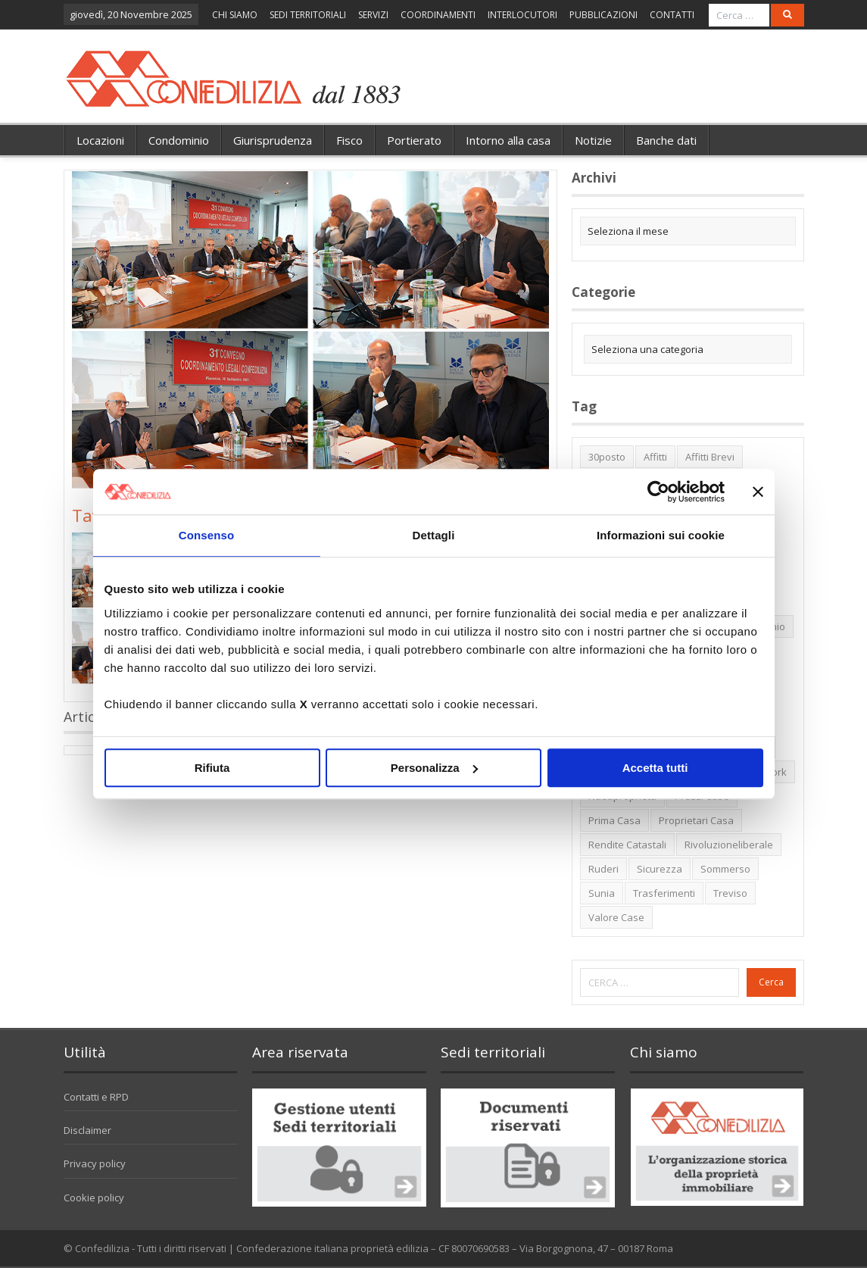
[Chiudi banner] (758, 491)
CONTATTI (672, 14)
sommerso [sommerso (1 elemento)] (725, 869)
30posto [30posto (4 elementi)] (606, 457)
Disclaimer (87, 1130)
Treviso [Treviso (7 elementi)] (730, 893)
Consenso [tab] (206, 535)
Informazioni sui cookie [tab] (661, 535)
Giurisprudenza (272, 140)
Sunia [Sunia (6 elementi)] (601, 893)
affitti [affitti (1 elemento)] (655, 457)
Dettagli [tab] (434, 535)
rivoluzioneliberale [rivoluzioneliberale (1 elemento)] (729, 844)
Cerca (771, 982)
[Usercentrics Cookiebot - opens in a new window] (658, 491)
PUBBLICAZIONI (603, 14)
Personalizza (434, 767)
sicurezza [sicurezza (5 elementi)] (659, 869)
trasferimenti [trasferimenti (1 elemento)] (664, 893)
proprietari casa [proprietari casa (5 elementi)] (696, 820)
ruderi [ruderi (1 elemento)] (603, 869)
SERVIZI (373, 14)
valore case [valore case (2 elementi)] (616, 917)
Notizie (593, 140)
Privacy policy (95, 1163)
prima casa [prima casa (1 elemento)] (614, 820)
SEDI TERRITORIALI (308, 14)
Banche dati (666, 140)
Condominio (178, 140)
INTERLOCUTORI (522, 14)
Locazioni (100, 140)
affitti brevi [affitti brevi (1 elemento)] (709, 457)
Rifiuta (212, 767)
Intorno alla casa (508, 140)
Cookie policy (94, 1197)
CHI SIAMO (234, 14)
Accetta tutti (655, 767)
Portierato (414, 140)
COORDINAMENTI (438, 14)
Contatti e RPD (96, 1097)
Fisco (349, 140)
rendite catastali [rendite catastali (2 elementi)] (627, 844)
